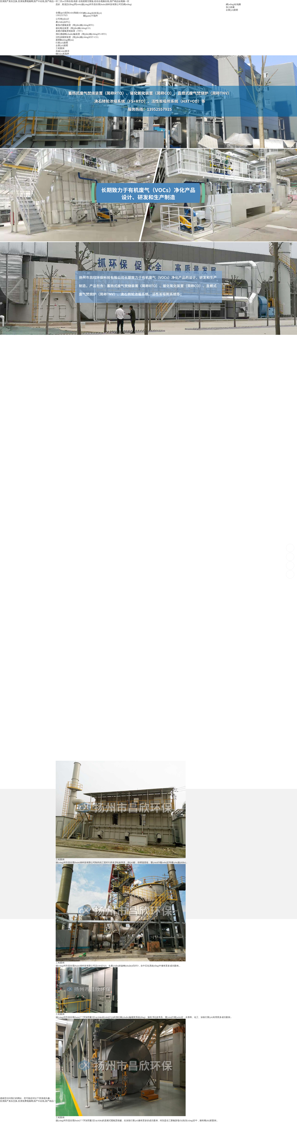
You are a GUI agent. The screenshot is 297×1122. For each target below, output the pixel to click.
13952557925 (290, 548)
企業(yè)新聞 (232, 10)
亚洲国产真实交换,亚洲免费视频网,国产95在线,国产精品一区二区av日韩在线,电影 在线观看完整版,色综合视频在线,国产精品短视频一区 (64, 1)
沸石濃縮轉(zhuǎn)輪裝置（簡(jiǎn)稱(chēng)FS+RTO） (82, 34)
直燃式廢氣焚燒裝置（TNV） (70, 31)
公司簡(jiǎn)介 (62, 19)
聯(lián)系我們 (62, 54)
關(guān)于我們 (90, 16)
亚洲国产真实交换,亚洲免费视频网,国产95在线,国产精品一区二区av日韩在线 (36, 1101)
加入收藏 (230, 7)
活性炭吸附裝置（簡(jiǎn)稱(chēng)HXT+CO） (78, 37)
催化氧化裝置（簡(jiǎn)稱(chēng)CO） (74, 28)
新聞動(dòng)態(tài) (65, 40)
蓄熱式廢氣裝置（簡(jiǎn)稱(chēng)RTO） (75, 25)
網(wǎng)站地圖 (233, 4)
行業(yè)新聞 (62, 43)
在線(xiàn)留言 (62, 51)
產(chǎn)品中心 (63, 22)
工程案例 (60, 48)
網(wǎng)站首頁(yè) (92, 13)
